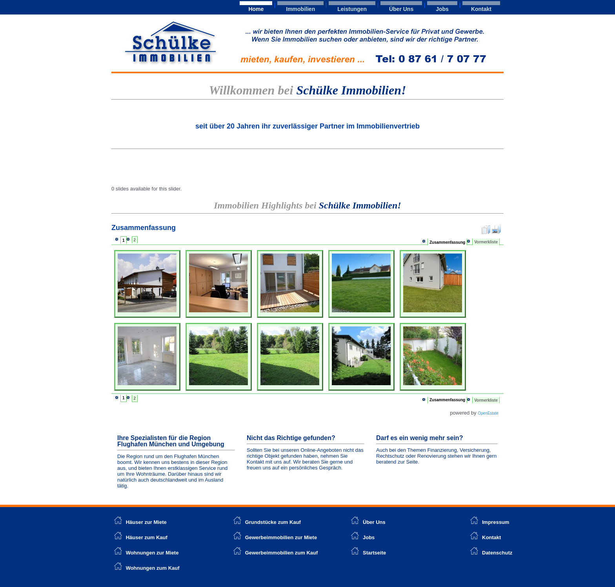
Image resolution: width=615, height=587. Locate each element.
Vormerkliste (486, 242)
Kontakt (481, 9)
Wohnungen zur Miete (152, 553)
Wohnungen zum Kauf (153, 568)
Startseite (374, 553)
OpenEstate (488, 413)
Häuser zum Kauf (146, 537)
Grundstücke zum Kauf (273, 522)
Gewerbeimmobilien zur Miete (281, 537)
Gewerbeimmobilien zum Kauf (281, 553)
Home (256, 9)
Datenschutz (497, 553)
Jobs (442, 9)
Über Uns (401, 9)
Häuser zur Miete (140, 522)
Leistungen (352, 9)
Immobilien (300, 9)
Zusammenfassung (447, 242)
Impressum (495, 522)
